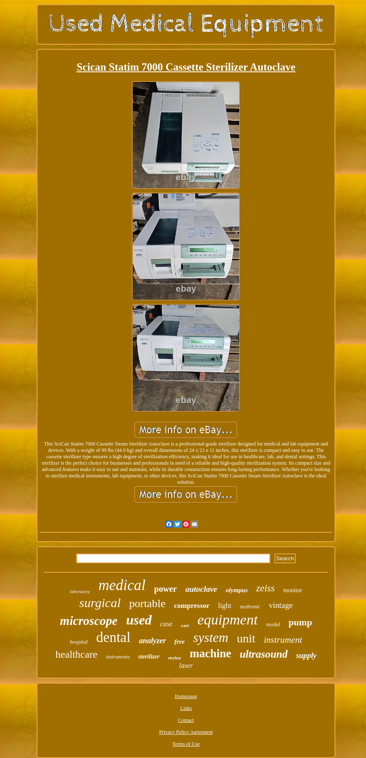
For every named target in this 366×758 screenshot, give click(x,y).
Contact (186, 720)
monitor (292, 590)
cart (185, 625)
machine (211, 653)
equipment (227, 619)
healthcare (76, 654)
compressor (192, 606)
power (165, 588)
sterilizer (149, 656)
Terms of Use (186, 744)
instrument (283, 640)
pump (300, 622)
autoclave (201, 589)
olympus (237, 590)
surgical (99, 603)
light (224, 606)
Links (186, 708)
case (166, 623)
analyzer (152, 640)
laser (186, 665)
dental (113, 637)
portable (147, 603)
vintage (281, 605)
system (211, 637)
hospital (79, 642)
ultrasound (264, 654)
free (179, 641)
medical (122, 585)
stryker (174, 658)
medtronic (250, 607)
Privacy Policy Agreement (186, 732)
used (139, 619)
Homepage (186, 696)
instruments (118, 657)
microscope (88, 620)
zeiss (265, 588)
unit (246, 638)
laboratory (80, 591)
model (273, 624)
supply (306, 655)
